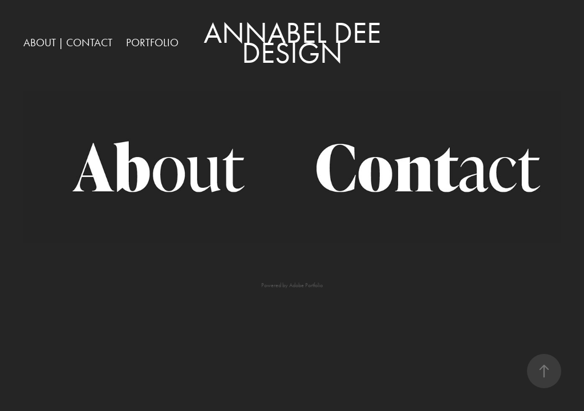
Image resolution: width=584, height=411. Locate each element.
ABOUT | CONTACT (67, 42)
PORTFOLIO (152, 42)
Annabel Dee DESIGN (296, 42)
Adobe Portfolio (306, 285)
